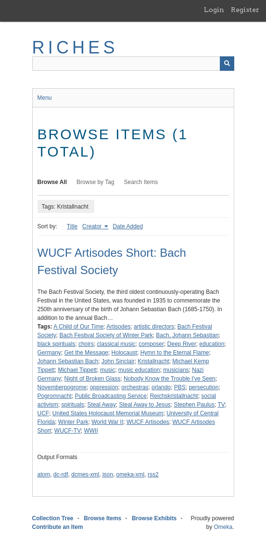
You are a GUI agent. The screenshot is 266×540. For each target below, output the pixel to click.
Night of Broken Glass (92, 378)
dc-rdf (60, 474)
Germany (49, 352)
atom (44, 474)
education (211, 344)
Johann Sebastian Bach (68, 361)
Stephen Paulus (194, 404)
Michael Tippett (77, 370)
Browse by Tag (95, 182)
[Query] (133, 63)
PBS (180, 387)
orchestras (134, 387)
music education (139, 370)
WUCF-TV (67, 430)
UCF (44, 413)
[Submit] (227, 63)
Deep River (181, 344)
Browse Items (102, 518)
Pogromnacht (55, 396)
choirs (86, 344)
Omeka (223, 527)
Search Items (141, 182)
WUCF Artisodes (148, 422)
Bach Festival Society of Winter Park (106, 335)
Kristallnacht (153, 361)
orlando (161, 387)
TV (221, 404)
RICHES (75, 47)
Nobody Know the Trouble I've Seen (169, 378)
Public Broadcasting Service (111, 396)
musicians (176, 370)
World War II (107, 422)
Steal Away (102, 404)
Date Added (128, 226)
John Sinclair (118, 361)
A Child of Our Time (78, 326)
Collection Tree (53, 518)
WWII (91, 430)
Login (214, 9)
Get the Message (86, 352)
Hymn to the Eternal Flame (174, 352)
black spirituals (57, 344)
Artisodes (118, 326)
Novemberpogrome (62, 387)
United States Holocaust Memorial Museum (108, 413)
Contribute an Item (57, 527)
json (107, 474)
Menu (45, 97)
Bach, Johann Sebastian (187, 335)
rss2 (153, 474)
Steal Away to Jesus (144, 404)
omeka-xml (130, 474)
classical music (116, 344)
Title (72, 226)
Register (245, 9)
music (107, 370)
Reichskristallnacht (174, 396)
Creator (92, 226)
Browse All (52, 182)
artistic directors (154, 326)
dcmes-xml (85, 474)
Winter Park (73, 422)
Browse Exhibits (154, 518)
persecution (203, 387)
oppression (104, 387)
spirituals (73, 404)
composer (151, 344)
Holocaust (124, 352)
